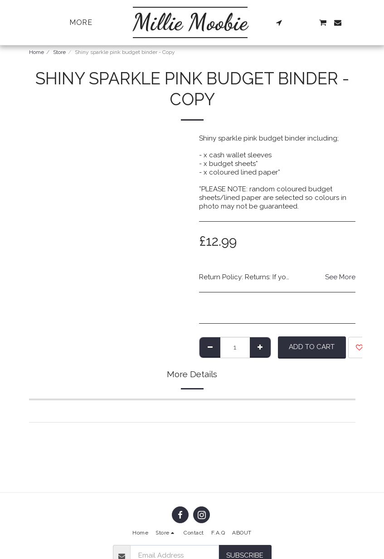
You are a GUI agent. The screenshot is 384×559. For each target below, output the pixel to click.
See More (340, 277)
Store (59, 52)
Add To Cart (312, 347)
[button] (279, 22)
